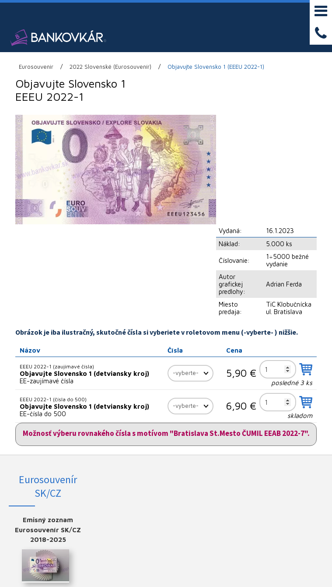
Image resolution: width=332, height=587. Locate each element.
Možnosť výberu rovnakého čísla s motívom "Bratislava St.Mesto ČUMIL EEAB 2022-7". (166, 333)
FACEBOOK (295, 420)
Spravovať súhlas (245, 568)
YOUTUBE (295, 448)
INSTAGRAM (295, 434)
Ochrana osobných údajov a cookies (177, 568)
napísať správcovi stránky (95, 568)
